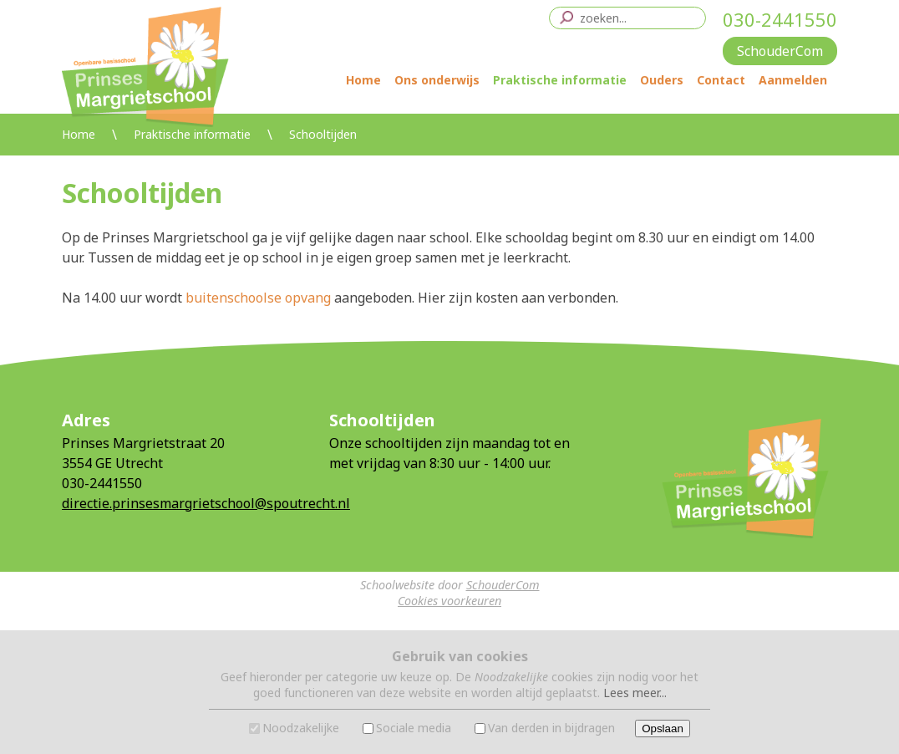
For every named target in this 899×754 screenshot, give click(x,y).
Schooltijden (323, 134)
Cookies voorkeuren (449, 601)
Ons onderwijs (437, 80)
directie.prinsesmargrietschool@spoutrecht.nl (206, 503)
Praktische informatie (560, 80)
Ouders (661, 80)
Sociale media (413, 728)
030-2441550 (780, 19)
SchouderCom (503, 585)
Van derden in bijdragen (551, 728)
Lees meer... (635, 693)
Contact (721, 80)
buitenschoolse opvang (258, 297)
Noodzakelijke (300, 728)
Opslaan (662, 728)
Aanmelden (793, 80)
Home (363, 80)
